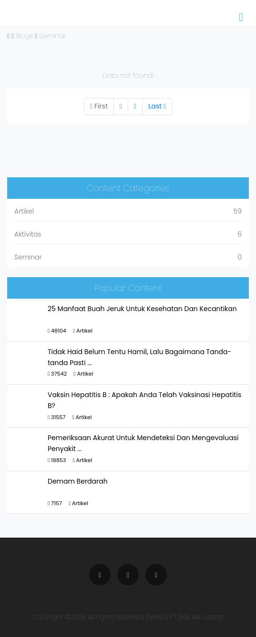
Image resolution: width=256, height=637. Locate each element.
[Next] (135, 106)
